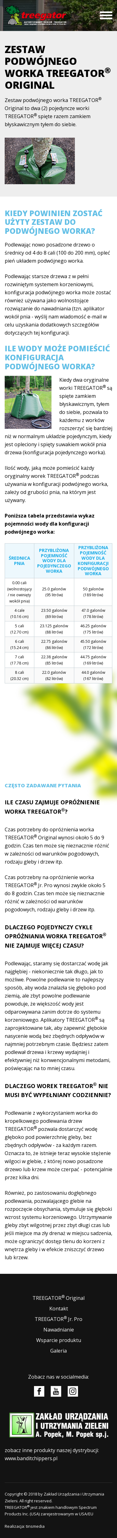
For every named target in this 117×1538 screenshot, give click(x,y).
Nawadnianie (58, 1329)
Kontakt (58, 1308)
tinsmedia (35, 1526)
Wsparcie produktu (58, 1340)
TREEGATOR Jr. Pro (58, 1319)
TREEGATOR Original (58, 1298)
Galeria (58, 1350)
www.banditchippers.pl (31, 1458)
